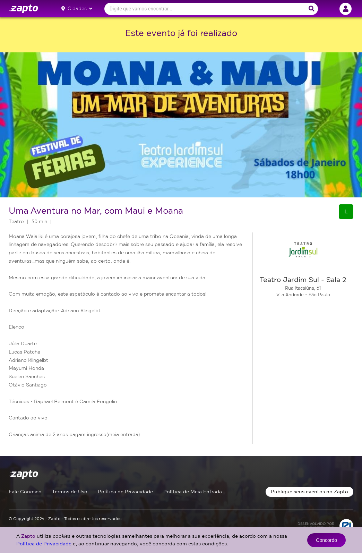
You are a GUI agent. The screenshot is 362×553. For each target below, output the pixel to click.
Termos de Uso (69, 491)
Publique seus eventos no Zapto (309, 491)
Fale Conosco (25, 491)
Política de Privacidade (125, 491)
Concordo (326, 540)
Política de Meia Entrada (192, 491)
